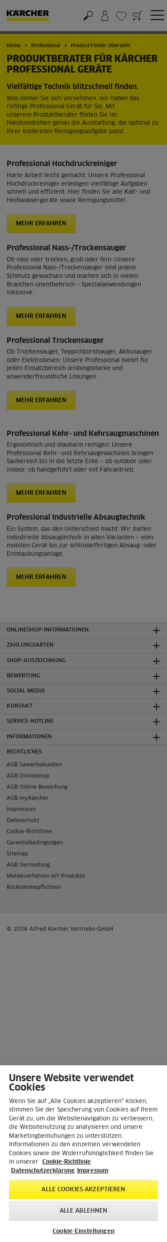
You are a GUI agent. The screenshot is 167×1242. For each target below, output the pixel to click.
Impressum (92, 1171)
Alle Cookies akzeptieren (83, 1190)
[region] (83, 1153)
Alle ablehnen (84, 1211)
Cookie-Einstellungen (83, 1231)
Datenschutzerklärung (43, 1171)
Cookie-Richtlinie (66, 1162)
